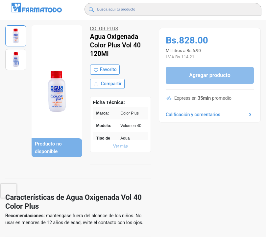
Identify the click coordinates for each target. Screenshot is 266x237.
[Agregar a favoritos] (105, 70)
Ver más (120, 146)
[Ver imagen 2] (15, 59)
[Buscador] (168, 9)
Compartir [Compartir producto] (107, 84)
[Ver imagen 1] (15, 35)
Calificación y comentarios (210, 114)
